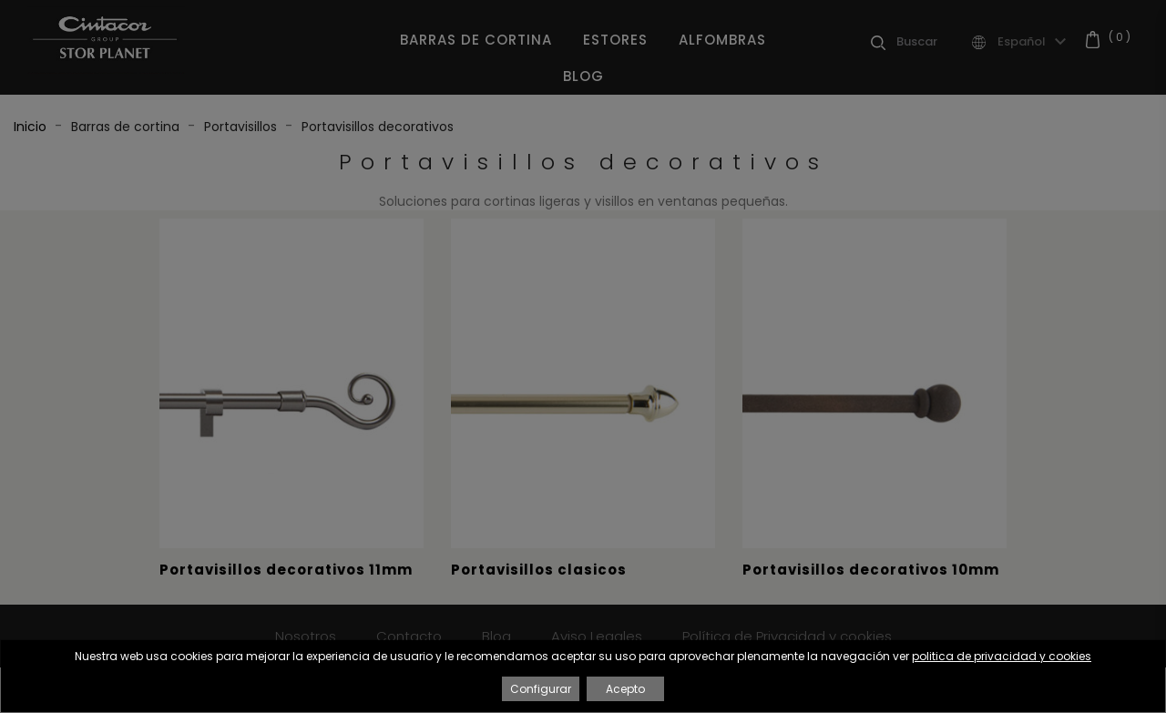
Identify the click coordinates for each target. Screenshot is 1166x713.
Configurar (540, 689)
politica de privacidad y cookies (1001, 656)
